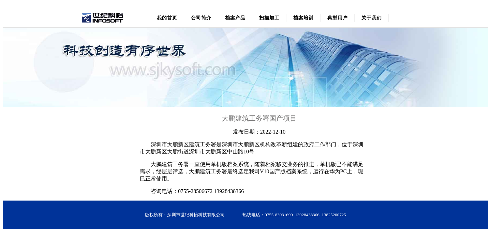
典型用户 (337, 17)
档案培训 (303, 17)
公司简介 (201, 17)
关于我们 (371, 17)
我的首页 (167, 17)
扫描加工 (269, 17)
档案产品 (235, 17)
